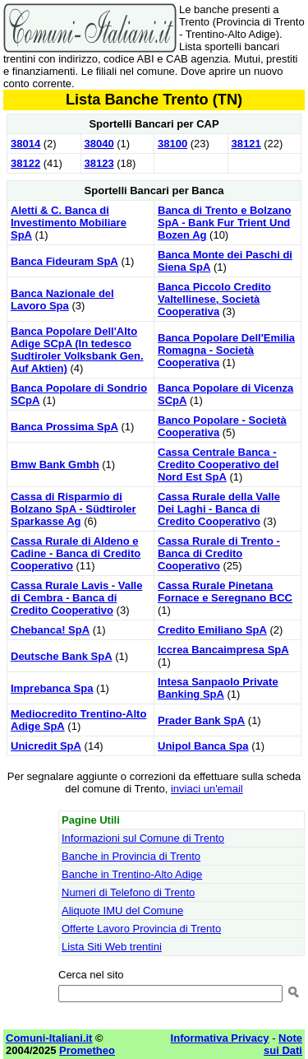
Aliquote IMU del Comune (122, 910)
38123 (99, 163)
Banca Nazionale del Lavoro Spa (62, 299)
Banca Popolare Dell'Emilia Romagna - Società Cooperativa (226, 350)
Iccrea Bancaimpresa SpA (223, 649)
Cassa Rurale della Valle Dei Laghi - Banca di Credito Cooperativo (219, 508)
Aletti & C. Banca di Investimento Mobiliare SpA (68, 222)
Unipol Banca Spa (203, 746)
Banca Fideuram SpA (64, 261)
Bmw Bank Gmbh (55, 464)
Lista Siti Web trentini (112, 947)
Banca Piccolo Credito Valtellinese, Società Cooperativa (214, 299)
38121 (246, 143)
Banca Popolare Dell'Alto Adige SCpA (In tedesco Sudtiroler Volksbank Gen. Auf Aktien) (77, 349)
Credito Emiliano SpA (212, 630)
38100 (172, 143)
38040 (99, 143)
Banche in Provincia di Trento (131, 856)
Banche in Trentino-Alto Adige (132, 874)
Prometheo (87, 1050)
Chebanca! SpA (50, 630)
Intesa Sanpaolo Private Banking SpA (218, 688)
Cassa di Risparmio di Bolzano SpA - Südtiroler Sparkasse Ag (73, 508)
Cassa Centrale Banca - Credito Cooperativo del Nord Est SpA (218, 464)
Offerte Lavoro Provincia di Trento (141, 928)
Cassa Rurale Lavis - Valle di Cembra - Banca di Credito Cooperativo (76, 597)
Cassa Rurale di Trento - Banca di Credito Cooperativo (219, 553)
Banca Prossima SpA (64, 426)
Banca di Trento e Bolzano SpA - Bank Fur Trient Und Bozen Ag (225, 222)
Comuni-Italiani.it (49, 1038)
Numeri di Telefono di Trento (128, 892)
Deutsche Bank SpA (62, 656)
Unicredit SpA (46, 746)
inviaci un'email (207, 789)
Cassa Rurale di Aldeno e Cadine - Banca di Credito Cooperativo (75, 553)
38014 (25, 143)
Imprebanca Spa (52, 688)
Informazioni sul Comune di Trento (143, 838)
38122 (25, 163)
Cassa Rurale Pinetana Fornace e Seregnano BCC (225, 591)
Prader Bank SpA (201, 720)
